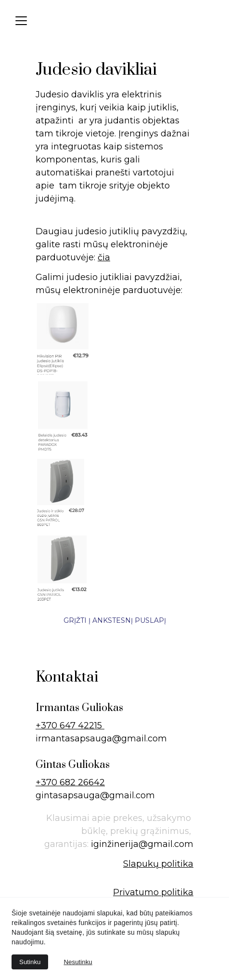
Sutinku (29, 962)
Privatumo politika (153, 892)
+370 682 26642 (70, 782)
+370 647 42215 (70, 725)
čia (104, 257)
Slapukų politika (158, 864)
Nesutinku (78, 962)
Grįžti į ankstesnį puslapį (115, 620)
